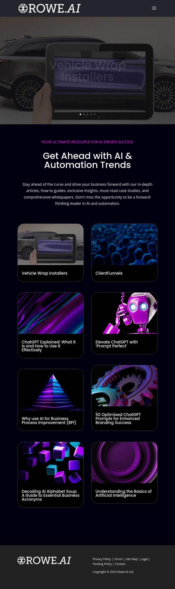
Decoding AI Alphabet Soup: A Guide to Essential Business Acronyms (50, 495)
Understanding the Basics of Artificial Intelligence (124, 493)
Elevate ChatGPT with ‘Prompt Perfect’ (117, 344)
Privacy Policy (102, 559)
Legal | (145, 559)
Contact (120, 564)
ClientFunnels (109, 273)
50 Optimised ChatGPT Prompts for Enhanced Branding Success (118, 418)
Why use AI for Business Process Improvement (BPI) (49, 420)
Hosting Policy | (104, 564)
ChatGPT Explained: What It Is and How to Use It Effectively (49, 346)
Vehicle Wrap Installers (44, 273)
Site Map (132, 559)
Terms (118, 559)
